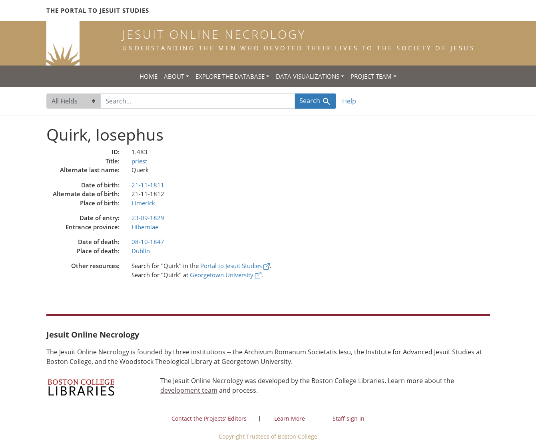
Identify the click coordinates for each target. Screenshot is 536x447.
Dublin (141, 251)
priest (139, 161)
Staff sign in (349, 418)
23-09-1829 (148, 218)
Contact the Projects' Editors (209, 418)
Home (148, 76)
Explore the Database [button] (230, 76)
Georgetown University (225, 275)
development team (188, 390)
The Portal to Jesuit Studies (97, 10)
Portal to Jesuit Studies (235, 266)
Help (349, 101)
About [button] (174, 76)
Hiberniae (145, 227)
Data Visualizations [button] (307, 76)
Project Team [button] (371, 76)
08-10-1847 (148, 242)
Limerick (143, 203)
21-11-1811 (148, 185)
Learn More (289, 418)
